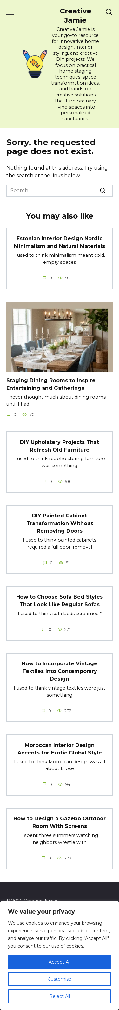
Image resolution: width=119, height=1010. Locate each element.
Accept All (60, 962)
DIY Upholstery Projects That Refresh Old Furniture (59, 445)
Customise (59, 979)
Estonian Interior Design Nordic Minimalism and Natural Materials (59, 242)
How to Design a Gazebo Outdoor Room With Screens (59, 822)
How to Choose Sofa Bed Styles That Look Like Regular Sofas (59, 600)
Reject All (59, 996)
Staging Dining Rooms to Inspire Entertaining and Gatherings (51, 384)
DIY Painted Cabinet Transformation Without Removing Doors (59, 523)
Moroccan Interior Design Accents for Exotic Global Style (59, 748)
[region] (59, 955)
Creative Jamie (75, 15)
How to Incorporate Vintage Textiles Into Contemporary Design (59, 671)
